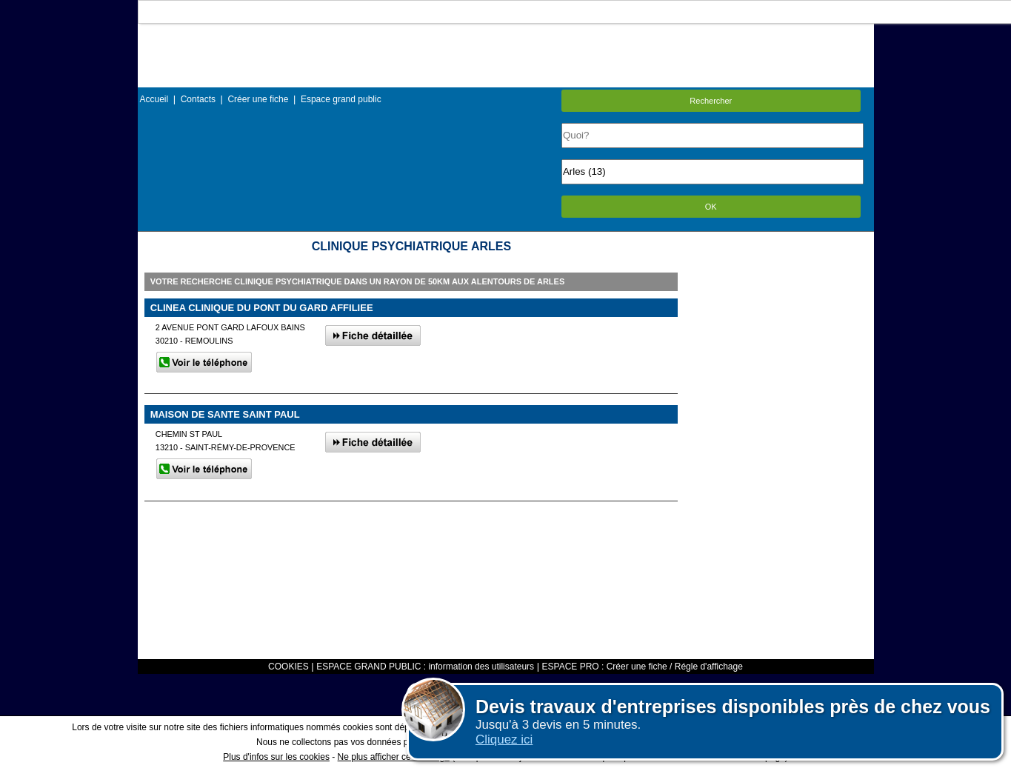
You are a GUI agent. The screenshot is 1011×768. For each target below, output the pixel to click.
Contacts (198, 99)
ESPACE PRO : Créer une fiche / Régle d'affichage (642, 666)
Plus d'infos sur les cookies (276, 757)
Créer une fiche (257, 99)
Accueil (154, 99)
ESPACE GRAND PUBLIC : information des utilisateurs (425, 666)
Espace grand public (341, 99)
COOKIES (288, 666)
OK (711, 206)
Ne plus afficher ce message (394, 757)
